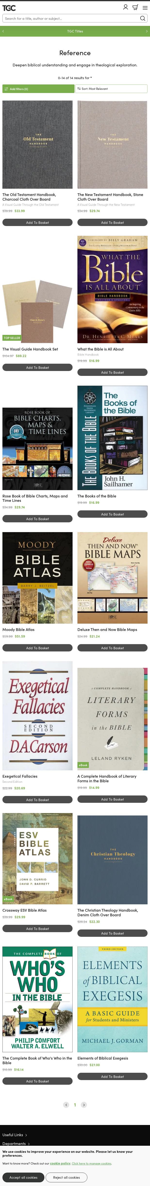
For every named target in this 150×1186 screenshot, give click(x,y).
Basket (135, 7)
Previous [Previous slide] (3, 31)
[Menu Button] (145, 8)
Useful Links (12, 1134)
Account (125, 7)
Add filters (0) (19, 89)
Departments (14, 1143)
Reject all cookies (66, 1177)
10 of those (16, 8)
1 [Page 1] (75, 1105)
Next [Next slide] (147, 31)
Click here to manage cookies (91, 1163)
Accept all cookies (23, 1177)
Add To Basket (37, 222)
